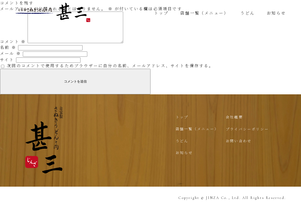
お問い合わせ (239, 146)
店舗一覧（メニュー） (204, 13)
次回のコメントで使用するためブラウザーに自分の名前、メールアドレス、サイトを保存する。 (110, 72)
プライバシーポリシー (247, 134)
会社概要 (234, 122)
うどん (247, 13)
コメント (13, 47)
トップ (161, 13)
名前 (8, 53)
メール (10, 59)
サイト (7, 65)
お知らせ (276, 13)
